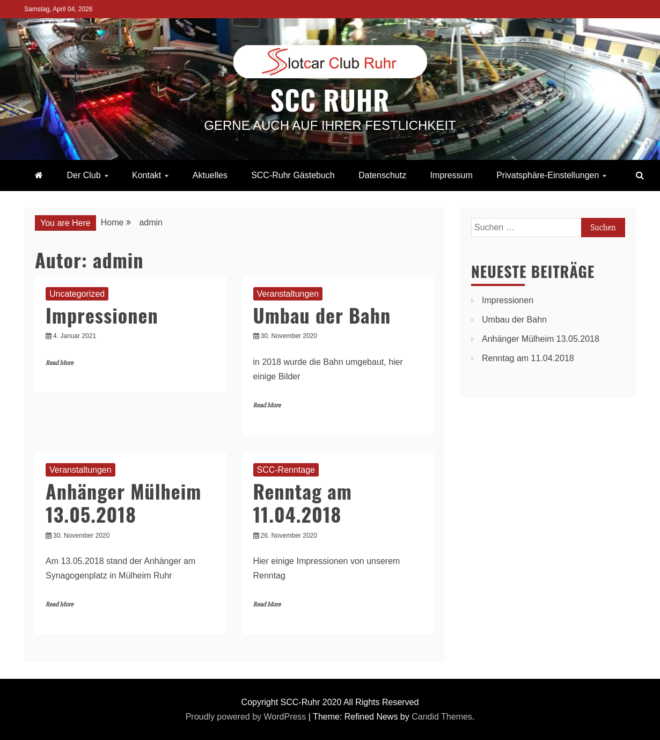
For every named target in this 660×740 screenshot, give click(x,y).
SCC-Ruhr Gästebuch (293, 175)
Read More (60, 363)
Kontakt (146, 175)
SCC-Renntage (286, 469)
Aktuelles (210, 175)
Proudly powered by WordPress (247, 716)
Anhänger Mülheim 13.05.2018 (123, 502)
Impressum (451, 175)
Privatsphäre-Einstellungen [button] (547, 175)
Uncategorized (77, 293)
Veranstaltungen (288, 293)
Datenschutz (382, 175)
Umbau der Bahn (322, 315)
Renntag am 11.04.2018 (302, 502)
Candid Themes (442, 716)
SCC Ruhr (330, 99)
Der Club (83, 175)
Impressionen (102, 315)
